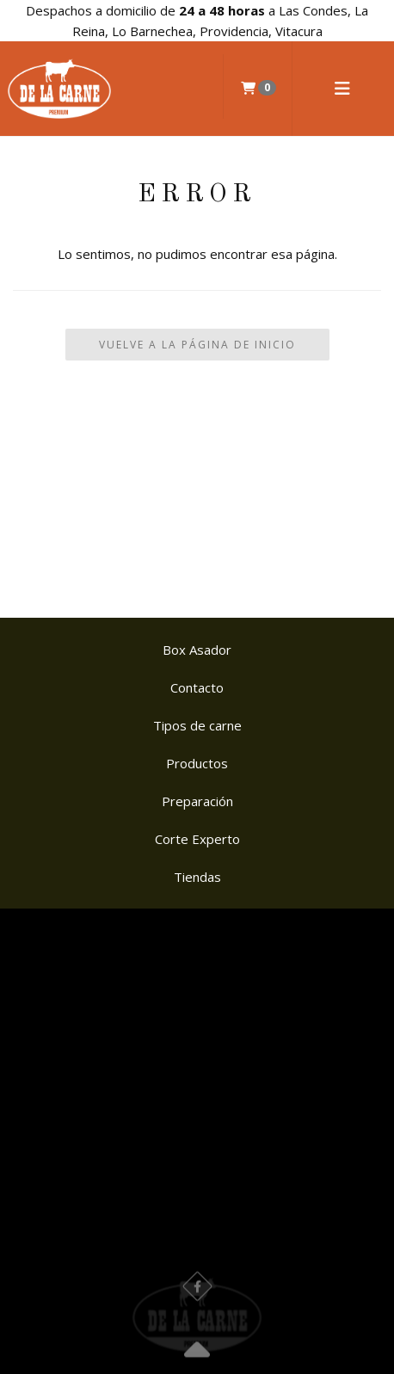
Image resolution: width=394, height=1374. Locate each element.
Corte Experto (197, 838)
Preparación (197, 801)
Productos (197, 763)
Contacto (197, 687)
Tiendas (197, 876)
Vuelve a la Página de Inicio (197, 344)
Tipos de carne (197, 725)
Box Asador (197, 649)
